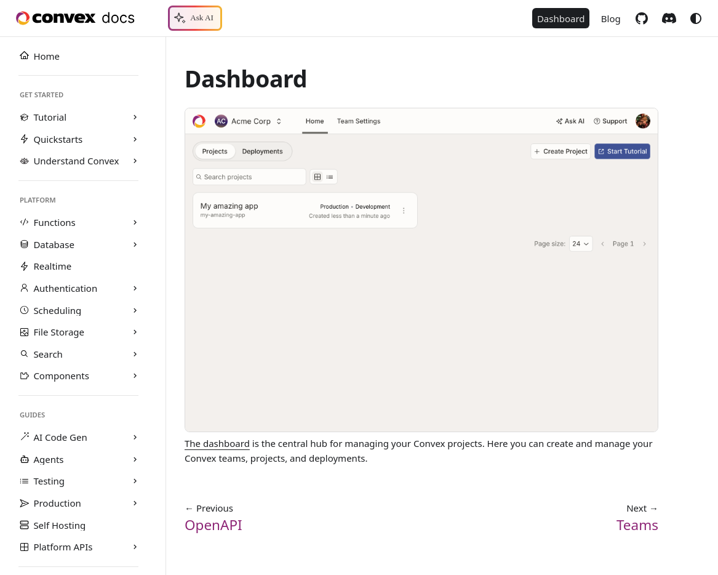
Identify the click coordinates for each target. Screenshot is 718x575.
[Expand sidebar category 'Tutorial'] (135, 117)
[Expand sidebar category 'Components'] (135, 376)
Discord (669, 18)
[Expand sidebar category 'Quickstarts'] (135, 139)
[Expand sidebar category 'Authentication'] (135, 288)
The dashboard (217, 443)
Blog (611, 18)
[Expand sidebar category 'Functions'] (135, 223)
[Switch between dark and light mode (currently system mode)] (696, 18)
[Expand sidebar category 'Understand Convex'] (135, 161)
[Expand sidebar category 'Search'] (135, 354)
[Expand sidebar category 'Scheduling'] (135, 310)
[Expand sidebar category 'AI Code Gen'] (135, 438)
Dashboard (561, 18)
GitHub (641, 18)
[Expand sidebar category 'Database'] (135, 244)
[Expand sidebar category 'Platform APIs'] (135, 547)
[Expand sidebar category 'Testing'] (135, 481)
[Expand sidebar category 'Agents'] (135, 459)
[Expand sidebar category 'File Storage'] (135, 332)
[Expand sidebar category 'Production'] (135, 503)
